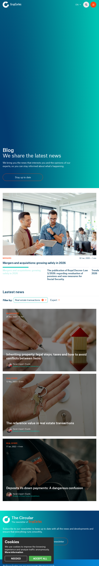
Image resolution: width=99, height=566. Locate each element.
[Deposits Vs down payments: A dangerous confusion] (49, 470)
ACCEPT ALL (40, 558)
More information (14, 552)
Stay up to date (23, 177)
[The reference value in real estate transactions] (49, 405)
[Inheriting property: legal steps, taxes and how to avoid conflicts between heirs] (49, 340)
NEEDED (16, 558)
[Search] (86, 5)
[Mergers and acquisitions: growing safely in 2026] (49, 228)
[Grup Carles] (17, 4)
